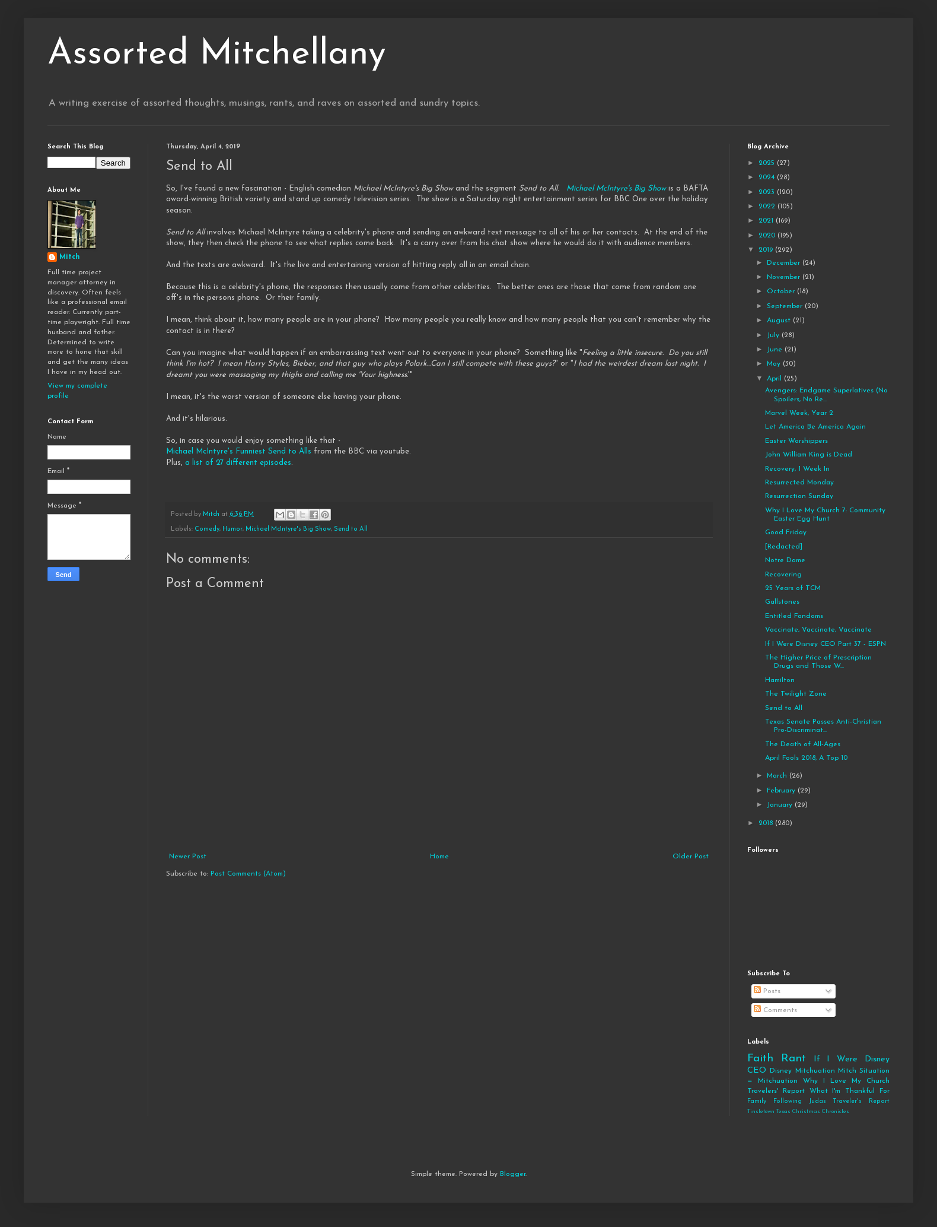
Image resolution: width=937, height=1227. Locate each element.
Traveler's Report (861, 1101)
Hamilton (780, 680)
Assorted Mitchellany (216, 54)
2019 (766, 249)
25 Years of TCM (793, 588)
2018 (766, 823)
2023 (767, 192)
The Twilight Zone (796, 693)
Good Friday (786, 532)
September (786, 306)
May (775, 363)
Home (439, 856)
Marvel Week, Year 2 (799, 413)
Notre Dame (785, 560)
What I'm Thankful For (849, 1091)
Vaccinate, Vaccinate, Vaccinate (818, 629)
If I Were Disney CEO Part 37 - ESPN (825, 644)
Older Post (691, 856)
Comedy (207, 529)
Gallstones (782, 601)
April (775, 378)
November (784, 277)
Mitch (69, 257)
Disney (781, 1070)
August (780, 320)
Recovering (783, 574)
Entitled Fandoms (794, 616)
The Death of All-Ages (802, 744)
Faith (760, 1058)
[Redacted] (783, 546)
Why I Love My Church (846, 1081)
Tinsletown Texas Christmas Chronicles (798, 1111)
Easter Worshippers (796, 441)
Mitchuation (815, 1070)
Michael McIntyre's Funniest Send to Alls (238, 451)
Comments (775, 1010)
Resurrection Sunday (799, 496)
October (782, 291)
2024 (767, 177)
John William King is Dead (808, 454)
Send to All (351, 529)
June (776, 349)
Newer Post (187, 856)
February (782, 790)
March (778, 775)
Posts (767, 991)
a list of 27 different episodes (238, 463)
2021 (767, 220)
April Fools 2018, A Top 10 (806, 758)
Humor (232, 529)
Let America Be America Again (815, 426)
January (781, 805)
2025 (767, 163)
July (774, 335)
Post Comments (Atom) (248, 873)
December (784, 263)
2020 (767, 235)
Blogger (512, 1174)
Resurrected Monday (799, 482)
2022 (767, 206)
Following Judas (799, 1101)
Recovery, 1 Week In (797, 469)
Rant (793, 1058)
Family (756, 1101)
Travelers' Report (776, 1091)
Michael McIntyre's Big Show (616, 188)
